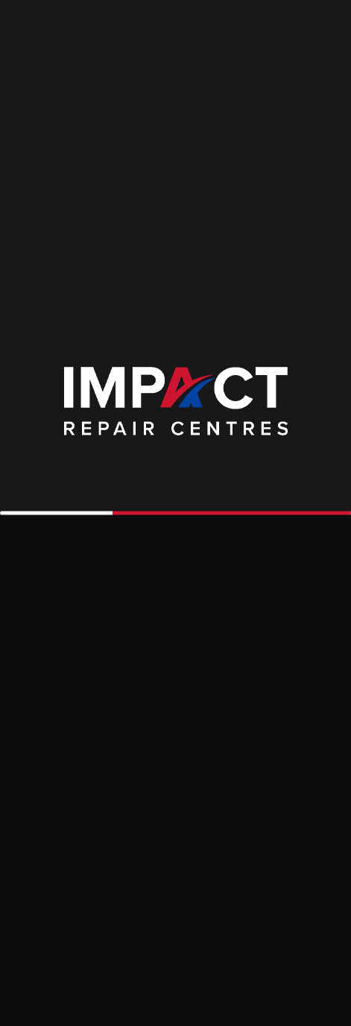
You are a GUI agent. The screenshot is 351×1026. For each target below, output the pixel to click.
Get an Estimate (213, 159)
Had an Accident (73, 159)
